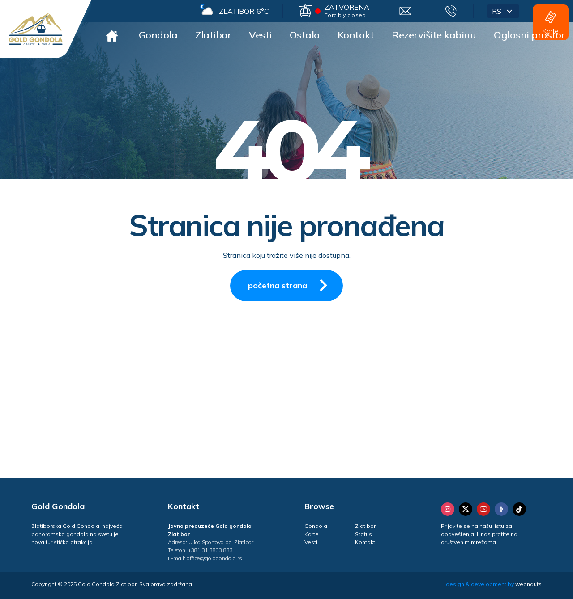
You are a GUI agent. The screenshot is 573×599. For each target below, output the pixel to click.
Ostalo (305, 35)
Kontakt (356, 35)
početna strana (291, 285)
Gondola (158, 35)
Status (363, 534)
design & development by (494, 584)
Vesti (260, 35)
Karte (311, 534)
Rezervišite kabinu (434, 35)
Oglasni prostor (529, 35)
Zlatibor (213, 35)
